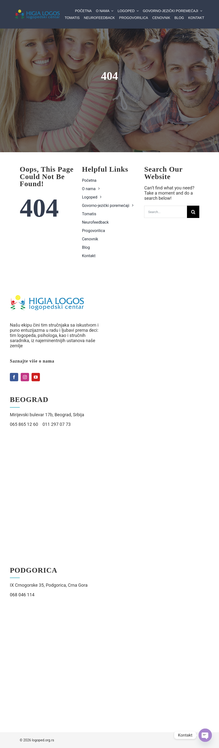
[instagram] (25, 377)
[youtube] (36, 377)
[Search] (193, 212)
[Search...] (165, 212)
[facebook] (14, 377)
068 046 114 (22, 594)
